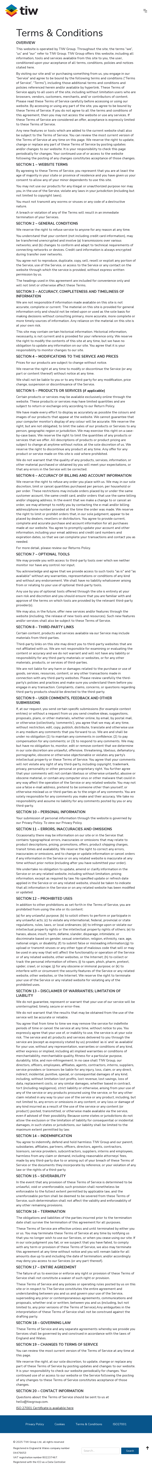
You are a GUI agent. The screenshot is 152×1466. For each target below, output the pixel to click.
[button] (145, 10)
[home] (21, 10)
